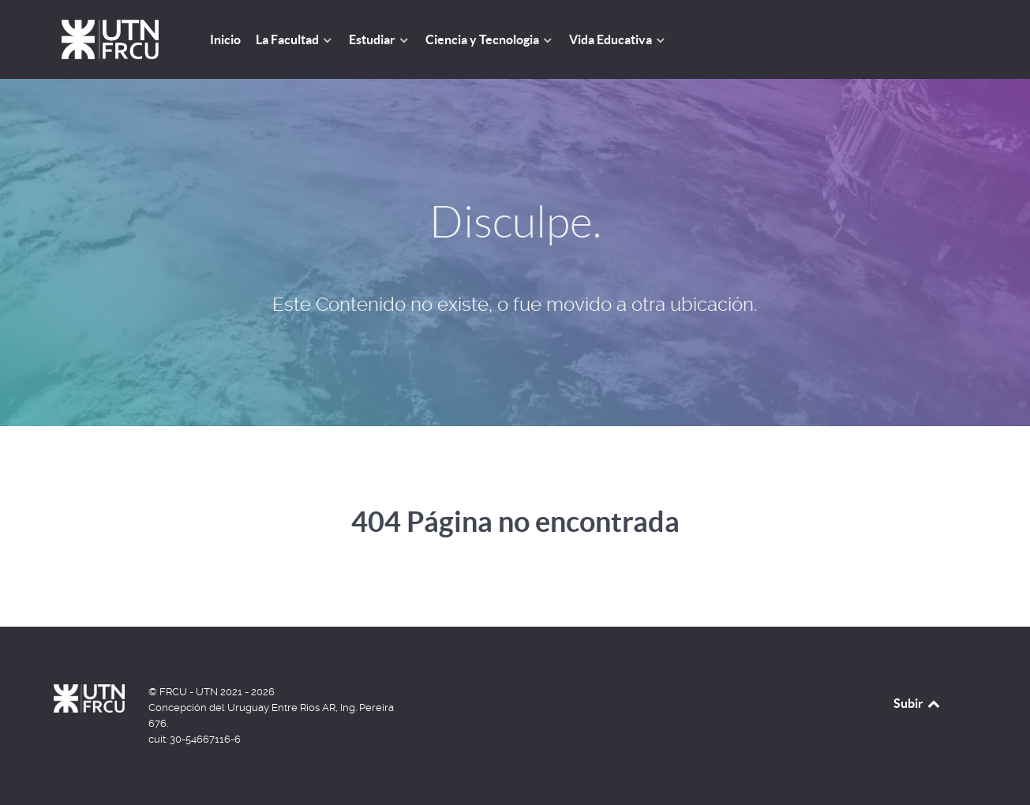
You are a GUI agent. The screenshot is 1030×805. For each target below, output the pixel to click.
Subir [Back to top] (917, 703)
